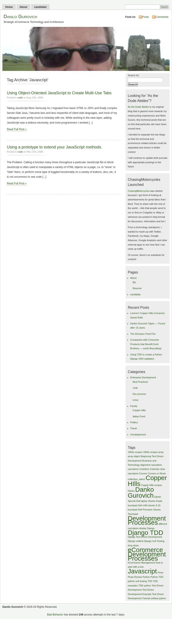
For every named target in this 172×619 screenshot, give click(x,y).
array (161, 452)
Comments (162, 16)
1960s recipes (150, 452)
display (142, 528)
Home (9, 7)
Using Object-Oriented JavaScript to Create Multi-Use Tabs (59, 93)
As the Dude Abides (138, 106)
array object (134, 456)
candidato (40, 7)
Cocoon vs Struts (157, 473)
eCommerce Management (141, 562)
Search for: (134, 75)
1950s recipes (135, 452)
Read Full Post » (17, 129)
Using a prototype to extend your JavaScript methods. (54, 147)
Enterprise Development (143, 377)
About (23, 7)
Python (146, 577)
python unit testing (137, 581)
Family (133, 406)
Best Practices (140, 382)
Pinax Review (135, 577)
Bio (134, 282)
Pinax (160, 572)
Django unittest (135, 541)
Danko (131, 491)
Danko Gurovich (141, 492)
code (20, 97)
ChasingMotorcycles (138, 191)
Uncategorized (138, 434)
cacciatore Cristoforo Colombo (143, 469)
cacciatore (156, 465)
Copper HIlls (147, 480)
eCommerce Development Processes (147, 554)
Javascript (142, 571)
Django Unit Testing (154, 541)
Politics (134, 422)
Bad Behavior (55, 614)
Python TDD (157, 577)
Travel (133, 428)
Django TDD (145, 532)
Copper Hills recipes (151, 485)
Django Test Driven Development (145, 537)
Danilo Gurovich (20, 16)
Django (151, 528)
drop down (133, 545)
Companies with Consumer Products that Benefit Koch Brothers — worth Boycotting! (145, 344)
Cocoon (143, 473)
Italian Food (139, 416)
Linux (135, 400)
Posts (145, 16)
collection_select (136, 479)
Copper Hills (139, 410)
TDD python (145, 585)
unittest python (158, 598)
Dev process (139, 394)
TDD (150, 581)
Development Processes (147, 520)
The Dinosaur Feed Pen (143, 334)
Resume (137, 288)
